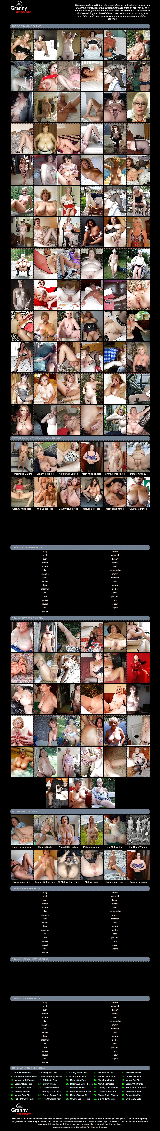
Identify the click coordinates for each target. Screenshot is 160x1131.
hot (45, 578)
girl (115, 566)
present (115, 596)
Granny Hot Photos (107, 1091)
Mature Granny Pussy (51, 1076)
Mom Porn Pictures (107, 1080)
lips (45, 585)
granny (115, 574)
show (115, 604)
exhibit (115, 563)
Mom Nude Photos (22, 1073)
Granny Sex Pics (22, 1091)
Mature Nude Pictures (25, 1080)
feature (45, 566)
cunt (45, 559)
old (45, 593)
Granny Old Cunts (134, 1084)
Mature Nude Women (108, 1095)
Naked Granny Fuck (24, 1099)
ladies (45, 581)
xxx (115, 611)
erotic (45, 563)
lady (115, 581)
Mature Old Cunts (23, 1088)
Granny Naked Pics (51, 1091)
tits (45, 608)
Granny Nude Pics (105, 1073)
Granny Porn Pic (133, 1091)
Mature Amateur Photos (81, 1084)
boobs (115, 551)
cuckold (115, 555)
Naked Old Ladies (133, 1073)
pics (115, 593)
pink (45, 596)
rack (115, 600)
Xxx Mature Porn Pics (136, 1088)
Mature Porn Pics (23, 1095)
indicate (115, 578)
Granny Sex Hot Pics (80, 1099)
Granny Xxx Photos (106, 1076)
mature (115, 585)
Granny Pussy (49, 1084)
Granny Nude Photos (108, 1088)
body (45, 551)
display (115, 559)
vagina (115, 608)
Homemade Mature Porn (25, 1076)
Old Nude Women (106, 1099)
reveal (45, 604)
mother (115, 589)
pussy (45, 600)
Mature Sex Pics (78, 1080)
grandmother (115, 570)
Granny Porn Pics (77, 1076)
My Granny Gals (133, 1099)
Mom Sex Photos (106, 1084)
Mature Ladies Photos (80, 1091)
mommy (45, 589)
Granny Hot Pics (49, 1073)
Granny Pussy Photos (52, 1095)
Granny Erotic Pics (78, 1073)
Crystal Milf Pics (133, 1076)
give (45, 570)
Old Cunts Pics (49, 1080)
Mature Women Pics (79, 1095)
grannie (45, 574)
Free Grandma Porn (51, 1099)
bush (45, 555)
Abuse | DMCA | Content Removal (92, 1127)
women (45, 611)
